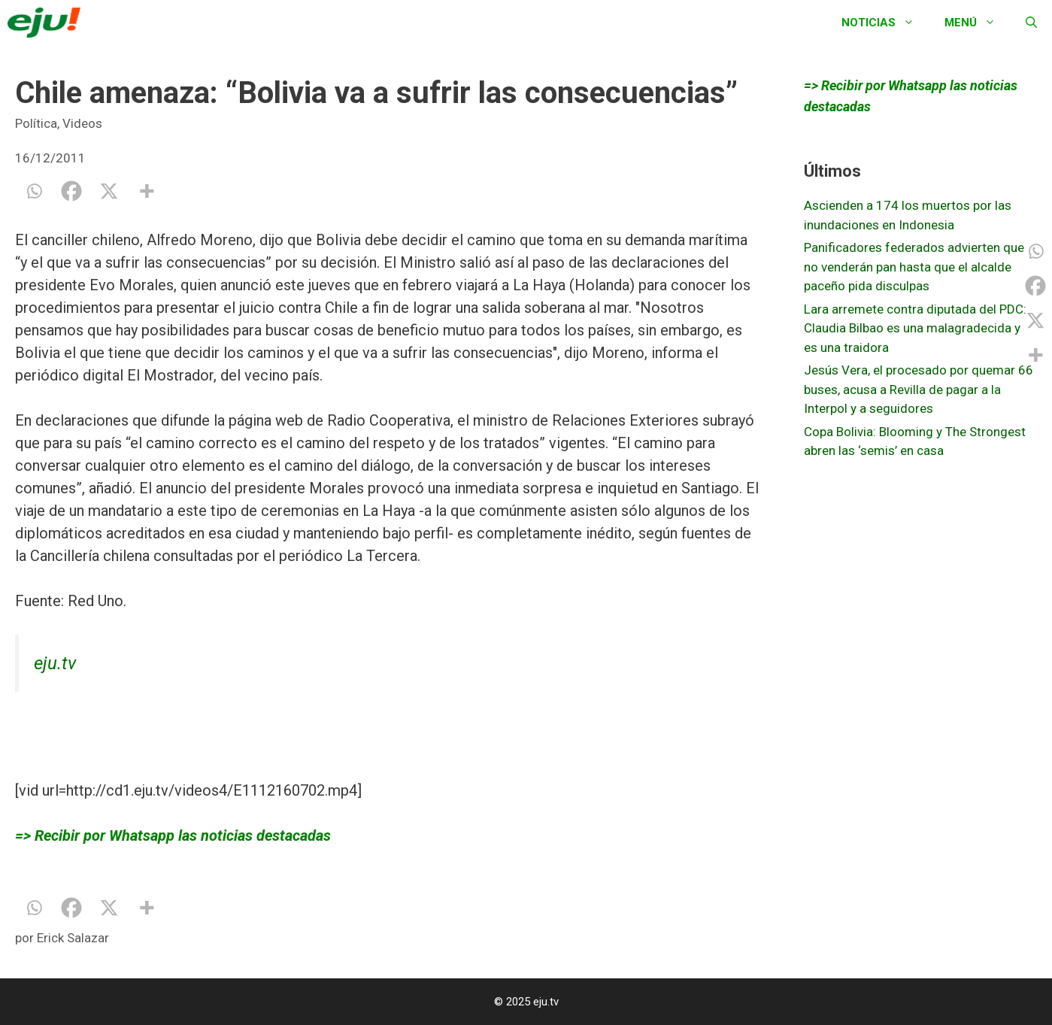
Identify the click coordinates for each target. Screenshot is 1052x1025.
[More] (146, 191)
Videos (82, 123)
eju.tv (55, 663)
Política (36, 123)
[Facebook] (71, 191)
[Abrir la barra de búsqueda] (1031, 22)
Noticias (885, 22)
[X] (109, 191)
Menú (977, 22)
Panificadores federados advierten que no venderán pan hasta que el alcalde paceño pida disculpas (914, 266)
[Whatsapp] (34, 191)
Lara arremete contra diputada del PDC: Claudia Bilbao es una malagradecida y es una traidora (915, 328)
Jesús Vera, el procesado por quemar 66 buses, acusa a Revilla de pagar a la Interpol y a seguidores (918, 389)
